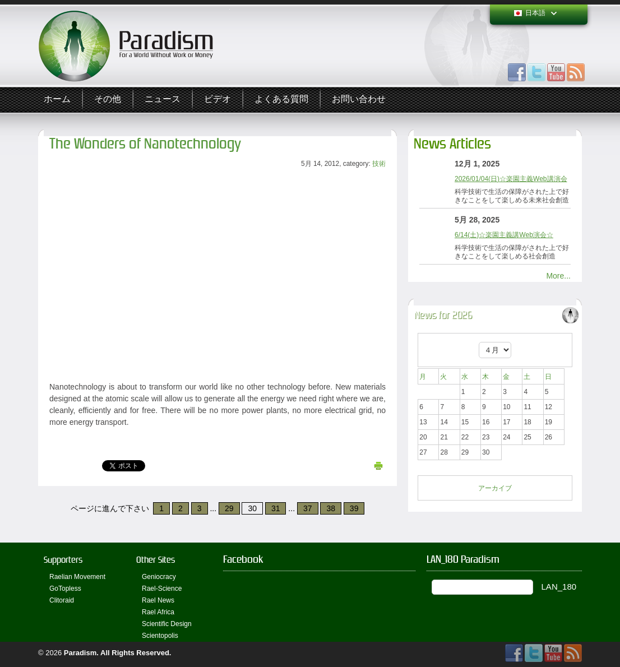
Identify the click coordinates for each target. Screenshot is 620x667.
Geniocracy (159, 577)
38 (330, 508)
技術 (379, 164)
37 (307, 508)
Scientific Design (167, 624)
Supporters (63, 559)
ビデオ (217, 99)
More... (558, 275)
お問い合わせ (359, 99)
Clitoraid (61, 600)
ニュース (163, 99)
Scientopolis (160, 636)
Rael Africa (158, 612)
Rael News (158, 600)
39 (354, 508)
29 (229, 508)
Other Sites (155, 559)
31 (275, 508)
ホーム (57, 99)
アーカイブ (495, 488)
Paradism (80, 653)
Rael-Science (162, 588)
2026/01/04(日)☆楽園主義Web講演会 (511, 179)
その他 (107, 99)
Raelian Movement (77, 577)
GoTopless (65, 588)
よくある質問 (281, 99)
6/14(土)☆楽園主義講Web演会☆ (504, 235)
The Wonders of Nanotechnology (145, 143)
